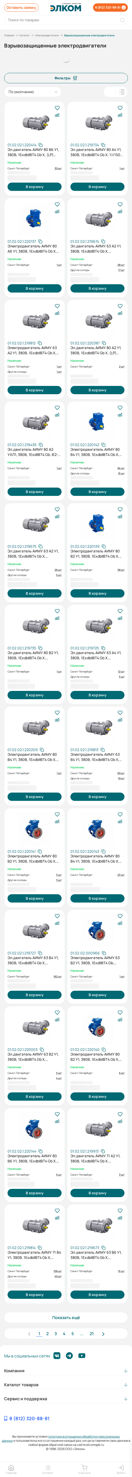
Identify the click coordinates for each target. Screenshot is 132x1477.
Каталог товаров (21, 1385)
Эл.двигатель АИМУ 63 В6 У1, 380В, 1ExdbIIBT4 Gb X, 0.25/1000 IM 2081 (96, 1255)
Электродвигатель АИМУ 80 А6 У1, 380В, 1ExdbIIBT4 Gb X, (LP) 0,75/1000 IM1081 (32, 249)
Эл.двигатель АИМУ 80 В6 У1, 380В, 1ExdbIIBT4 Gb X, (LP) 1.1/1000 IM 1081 (33, 152)
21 (92, 1333)
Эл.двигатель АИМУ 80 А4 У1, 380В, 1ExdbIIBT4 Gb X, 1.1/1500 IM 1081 (96, 152)
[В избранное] (57, 108)
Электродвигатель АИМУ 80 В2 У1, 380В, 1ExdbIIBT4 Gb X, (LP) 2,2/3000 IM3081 (32, 859)
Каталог (24, 35)
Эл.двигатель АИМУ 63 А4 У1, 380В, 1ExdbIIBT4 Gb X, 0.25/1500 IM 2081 (96, 655)
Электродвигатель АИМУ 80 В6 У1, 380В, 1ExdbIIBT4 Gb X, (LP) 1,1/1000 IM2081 (32, 1158)
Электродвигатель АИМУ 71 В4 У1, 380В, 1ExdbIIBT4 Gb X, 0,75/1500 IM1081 (34, 1255)
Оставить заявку (21, 7)
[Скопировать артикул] (25, 145)
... (82, 1333)
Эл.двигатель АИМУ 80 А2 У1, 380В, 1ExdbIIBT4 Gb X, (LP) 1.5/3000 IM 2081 (96, 350)
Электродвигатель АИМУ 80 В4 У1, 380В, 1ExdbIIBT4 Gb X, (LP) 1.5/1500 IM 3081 (32, 757)
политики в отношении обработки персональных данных (61, 1438)
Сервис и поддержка (25, 1399)
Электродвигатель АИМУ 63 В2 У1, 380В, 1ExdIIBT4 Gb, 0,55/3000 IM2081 (95, 960)
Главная (9, 35)
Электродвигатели (47, 35)
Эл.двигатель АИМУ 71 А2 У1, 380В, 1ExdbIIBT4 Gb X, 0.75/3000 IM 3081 (95, 1158)
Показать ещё (66, 1317)
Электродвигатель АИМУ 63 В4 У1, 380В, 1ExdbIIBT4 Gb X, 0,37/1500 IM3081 (95, 757)
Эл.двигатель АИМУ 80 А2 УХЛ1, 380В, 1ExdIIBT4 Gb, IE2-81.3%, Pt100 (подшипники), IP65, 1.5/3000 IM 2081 (33, 452)
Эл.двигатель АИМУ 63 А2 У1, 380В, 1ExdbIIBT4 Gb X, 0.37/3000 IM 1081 (96, 249)
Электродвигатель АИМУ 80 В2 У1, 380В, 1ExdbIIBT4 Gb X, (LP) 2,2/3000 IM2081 (95, 1057)
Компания (14, 1371)
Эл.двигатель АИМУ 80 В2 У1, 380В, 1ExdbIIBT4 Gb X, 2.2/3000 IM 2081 (33, 655)
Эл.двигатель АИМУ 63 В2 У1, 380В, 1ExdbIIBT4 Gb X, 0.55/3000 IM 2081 (33, 1057)
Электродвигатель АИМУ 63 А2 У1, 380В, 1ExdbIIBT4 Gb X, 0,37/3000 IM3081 (32, 350)
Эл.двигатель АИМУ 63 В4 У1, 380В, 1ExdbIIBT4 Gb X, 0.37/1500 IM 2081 (33, 960)
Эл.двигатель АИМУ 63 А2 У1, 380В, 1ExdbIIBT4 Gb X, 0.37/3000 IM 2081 (33, 554)
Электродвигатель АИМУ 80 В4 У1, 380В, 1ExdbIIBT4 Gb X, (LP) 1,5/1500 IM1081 (95, 452)
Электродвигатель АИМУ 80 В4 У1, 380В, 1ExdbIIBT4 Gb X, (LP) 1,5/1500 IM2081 (95, 859)
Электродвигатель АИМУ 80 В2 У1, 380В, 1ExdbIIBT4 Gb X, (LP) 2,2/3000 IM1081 (95, 554)
